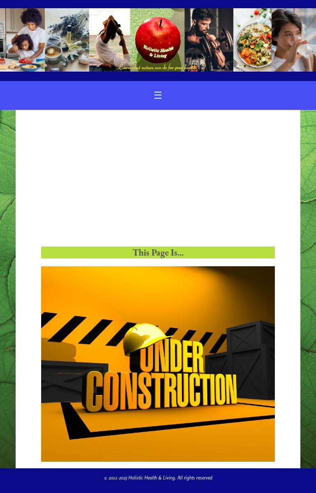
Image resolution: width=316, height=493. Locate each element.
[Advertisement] (158, 181)
